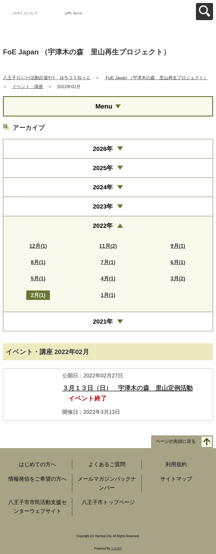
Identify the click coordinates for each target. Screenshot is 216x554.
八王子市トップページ (108, 502)
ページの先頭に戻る (176, 441)
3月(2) (178, 279)
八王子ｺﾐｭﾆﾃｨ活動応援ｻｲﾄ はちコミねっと (47, 77)
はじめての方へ (37, 464)
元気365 (116, 548)
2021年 (103, 321)
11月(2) (108, 246)
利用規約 (176, 464)
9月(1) (178, 246)
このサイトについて (24, 13)
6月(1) (178, 262)
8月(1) (38, 262)
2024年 (103, 187)
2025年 (103, 167)
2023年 (103, 206)
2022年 (103, 225)
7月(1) (108, 262)
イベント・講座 (27, 86)
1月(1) (108, 295)
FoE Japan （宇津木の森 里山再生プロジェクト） (156, 77)
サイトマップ (176, 479)
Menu (103, 106)
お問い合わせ (73, 13)
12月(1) (38, 246)
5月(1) (38, 279)
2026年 (103, 148)
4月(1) (108, 279)
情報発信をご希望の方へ (37, 479)
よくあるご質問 (106, 464)
